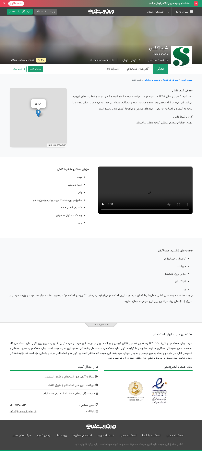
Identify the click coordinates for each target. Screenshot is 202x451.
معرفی (160, 69)
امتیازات (113, 69)
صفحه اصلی (187, 80)
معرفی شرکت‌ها (170, 80)
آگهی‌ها (138, 69)
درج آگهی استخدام (19, 12)
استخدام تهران (106, 436)
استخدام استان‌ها (82, 436)
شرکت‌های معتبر (22, 436)
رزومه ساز (61, 436)
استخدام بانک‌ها (151, 436)
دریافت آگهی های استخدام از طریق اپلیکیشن (71, 377)
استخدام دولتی (174, 436)
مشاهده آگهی (16, 3)
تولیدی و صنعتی (19, 60)
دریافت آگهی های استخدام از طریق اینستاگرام (70, 394)
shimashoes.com (101, 60)
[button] (38, 113)
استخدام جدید (128, 436)
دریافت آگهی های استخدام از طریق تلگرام (73, 385)
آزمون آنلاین (43, 436)
